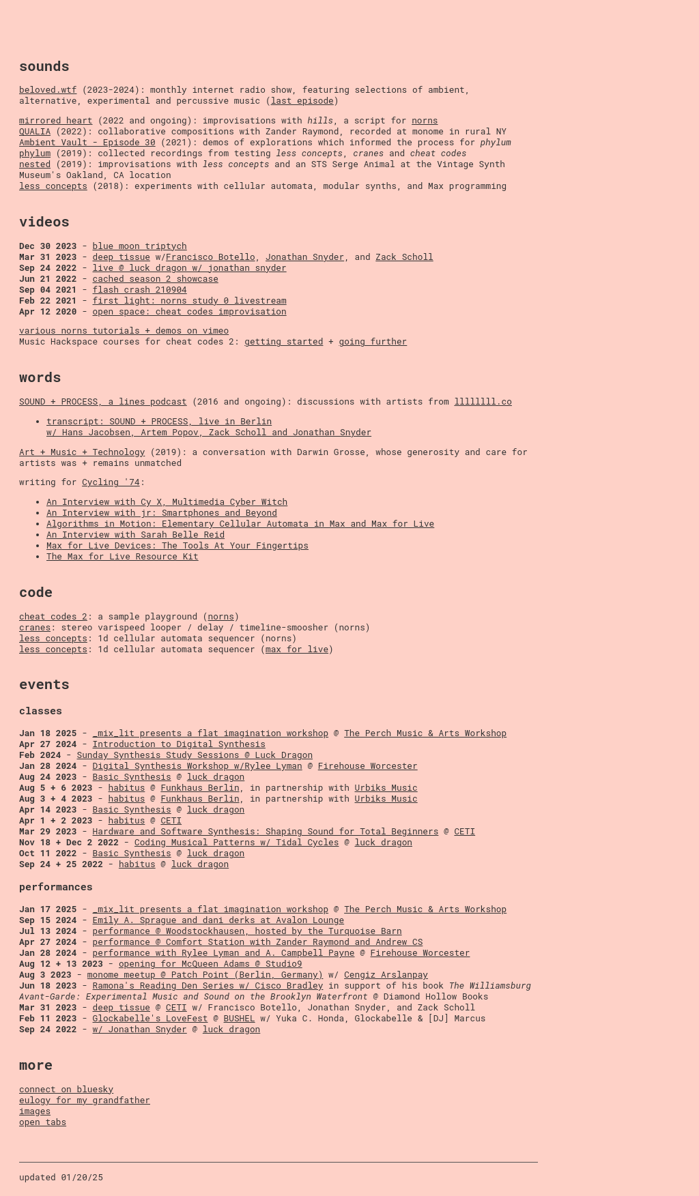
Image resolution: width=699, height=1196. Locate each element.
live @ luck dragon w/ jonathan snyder (190, 267)
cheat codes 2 (53, 616)
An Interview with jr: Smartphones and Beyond (161, 512)
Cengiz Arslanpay (386, 974)
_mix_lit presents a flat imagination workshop (211, 732)
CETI (171, 820)
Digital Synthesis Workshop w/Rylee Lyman (197, 765)
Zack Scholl (404, 256)
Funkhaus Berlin (199, 787)
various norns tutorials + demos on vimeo (124, 330)
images (35, 1110)
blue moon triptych (140, 245)
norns (425, 120)
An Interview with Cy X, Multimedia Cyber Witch (166, 501)
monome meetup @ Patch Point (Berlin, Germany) (205, 974)
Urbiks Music (386, 787)
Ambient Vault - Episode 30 (87, 141)
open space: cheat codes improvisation (190, 311)
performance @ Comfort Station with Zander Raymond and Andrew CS (258, 941)
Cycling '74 (110, 481)
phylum (35, 152)
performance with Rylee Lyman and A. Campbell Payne (224, 952)
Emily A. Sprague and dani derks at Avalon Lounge (219, 919)
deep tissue (121, 256)
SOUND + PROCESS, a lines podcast (103, 401)
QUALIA (35, 131)
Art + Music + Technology (82, 451)
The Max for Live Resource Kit (122, 556)
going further (373, 341)
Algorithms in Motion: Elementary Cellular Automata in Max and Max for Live (240, 523)
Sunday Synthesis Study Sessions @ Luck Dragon (194, 754)
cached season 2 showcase (155, 278)
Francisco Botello (210, 256)
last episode (302, 100)
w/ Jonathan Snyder (140, 1028)
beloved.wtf (47, 89)
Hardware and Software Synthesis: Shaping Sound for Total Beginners (266, 831)
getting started (283, 341)
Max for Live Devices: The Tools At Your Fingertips (177, 545)
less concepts (53, 185)
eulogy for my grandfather (84, 1099)
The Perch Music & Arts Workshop (425, 732)
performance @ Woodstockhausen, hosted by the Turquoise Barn (247, 930)
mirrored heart (56, 120)
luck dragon (215, 776)
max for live (297, 648)
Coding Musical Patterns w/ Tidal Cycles (236, 841)
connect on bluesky (66, 1088)
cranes (35, 627)
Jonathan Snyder (305, 256)
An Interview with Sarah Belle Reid (135, 534)
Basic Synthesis (132, 776)
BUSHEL (239, 1017)
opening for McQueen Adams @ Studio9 (210, 963)
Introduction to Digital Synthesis (179, 743)
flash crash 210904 (140, 289)
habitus (127, 787)
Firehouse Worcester (368, 765)
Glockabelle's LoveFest (150, 1017)
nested (35, 163)
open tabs (42, 1121)
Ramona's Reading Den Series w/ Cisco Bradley (208, 985)
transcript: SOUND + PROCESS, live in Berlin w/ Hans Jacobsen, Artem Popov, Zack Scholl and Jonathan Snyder (208, 426)
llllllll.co (482, 401)
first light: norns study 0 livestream (190, 300)
